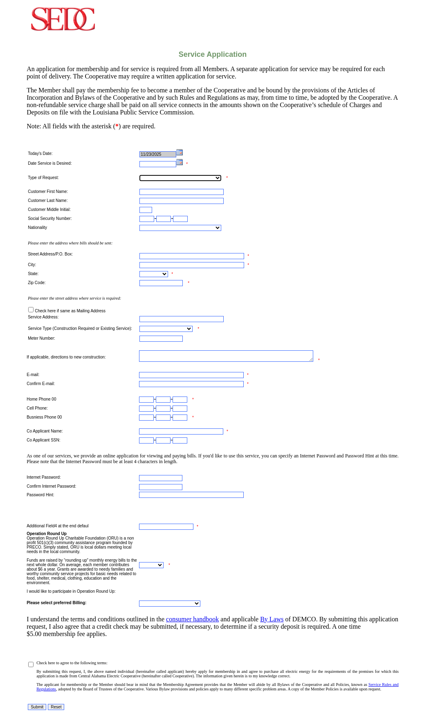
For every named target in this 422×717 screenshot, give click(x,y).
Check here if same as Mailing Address (70, 311)
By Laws (271, 619)
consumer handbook (192, 619)
